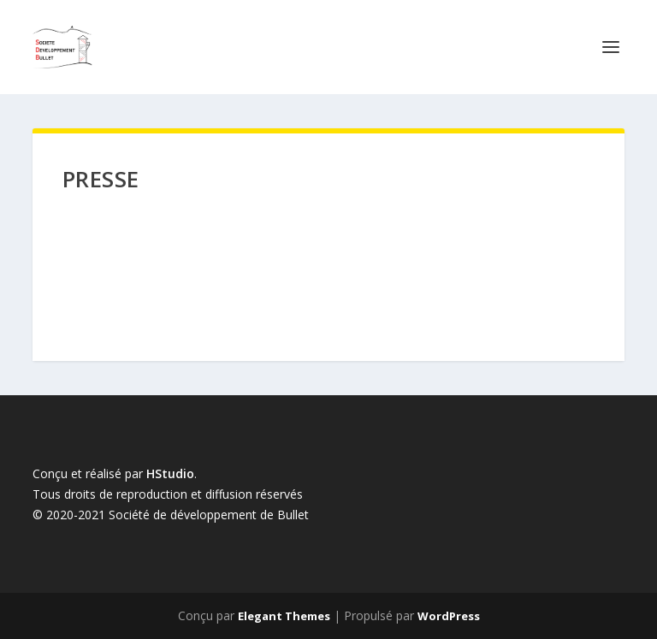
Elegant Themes (284, 616)
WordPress (448, 616)
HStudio (170, 473)
